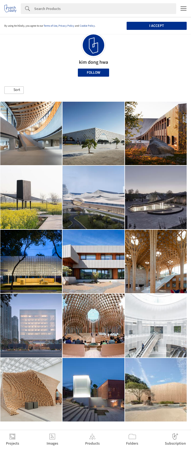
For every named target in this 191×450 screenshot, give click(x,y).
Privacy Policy (66, 26)
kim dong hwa (93, 62)
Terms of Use (50, 26)
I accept (156, 26)
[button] (14, 90)
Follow (93, 72)
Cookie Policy (87, 26)
